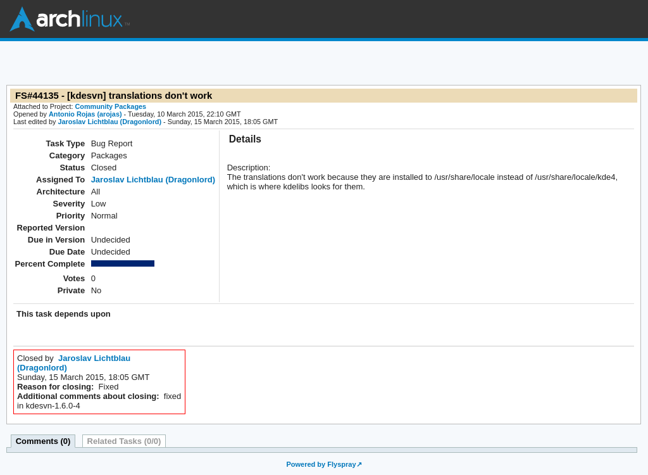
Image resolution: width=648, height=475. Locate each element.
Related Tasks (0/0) (124, 441)
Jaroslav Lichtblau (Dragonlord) (109, 121)
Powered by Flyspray (321, 464)
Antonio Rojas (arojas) (85, 114)
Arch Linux (69, 19)
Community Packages (111, 106)
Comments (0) (43, 441)
